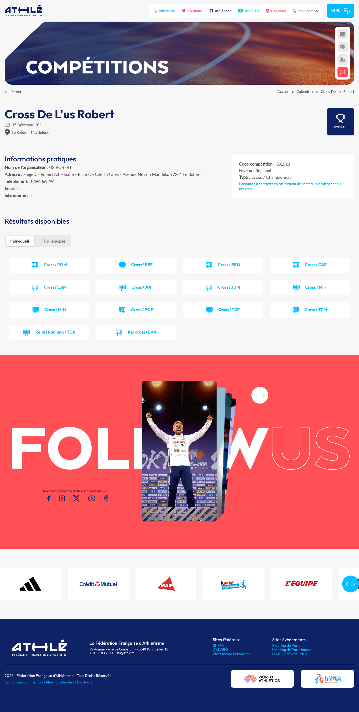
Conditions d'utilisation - (25, 682)
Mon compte (306, 11)
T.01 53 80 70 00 (101, 653)
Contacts (84, 682)
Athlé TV (248, 11)
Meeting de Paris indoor (292, 649)
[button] (263, 401)
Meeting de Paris (286, 645)
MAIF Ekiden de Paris (289, 653)
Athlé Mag (220, 11)
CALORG (220, 649)
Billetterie (164, 11)
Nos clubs (276, 11)
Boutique (192, 11)
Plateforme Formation (232, 653)
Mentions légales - (61, 682)
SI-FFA (218, 645)
